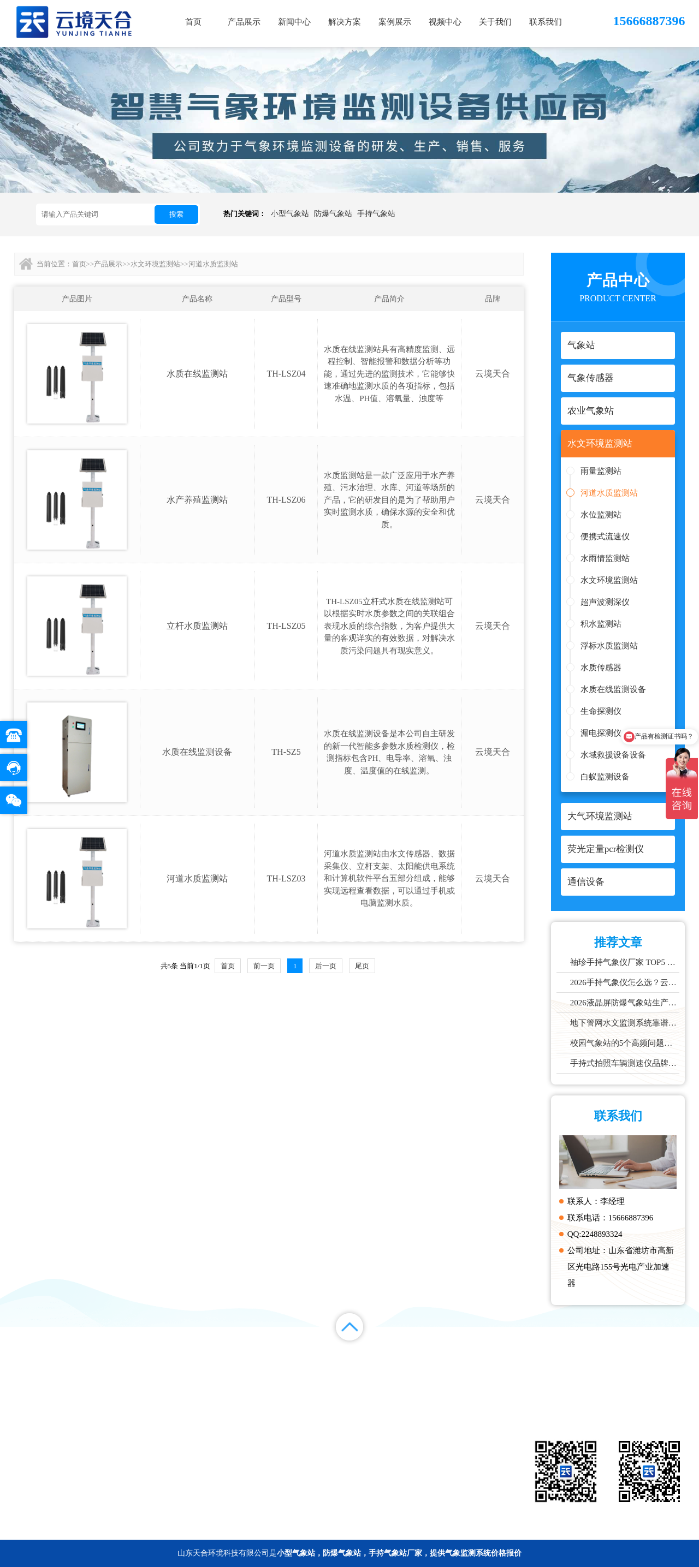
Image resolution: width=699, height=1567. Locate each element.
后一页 (325, 966)
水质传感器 (600, 667)
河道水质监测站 (609, 492)
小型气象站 (290, 214)
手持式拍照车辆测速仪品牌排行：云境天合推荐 (625, 1063)
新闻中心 (294, 21)
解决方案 (344, 21)
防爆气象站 (333, 214)
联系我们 (545, 21)
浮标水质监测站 (609, 645)
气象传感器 (416, 1444)
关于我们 (495, 21)
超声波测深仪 (605, 602)
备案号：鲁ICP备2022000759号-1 (69, 1526)
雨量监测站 (600, 471)
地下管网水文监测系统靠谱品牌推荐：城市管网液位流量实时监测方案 (625, 1022)
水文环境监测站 (609, 580)
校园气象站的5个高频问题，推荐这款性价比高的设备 (625, 1043)
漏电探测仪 (600, 733)
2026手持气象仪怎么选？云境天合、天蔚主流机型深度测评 (625, 982)
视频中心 (445, 21)
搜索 (176, 214)
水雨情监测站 (605, 558)
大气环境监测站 (315, 1477)
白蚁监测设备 (605, 776)
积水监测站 (600, 623)
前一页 (264, 966)
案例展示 (394, 21)
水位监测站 (600, 514)
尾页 (362, 966)
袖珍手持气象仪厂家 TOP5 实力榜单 (625, 962)
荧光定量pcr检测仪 (416, 1477)
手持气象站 (376, 214)
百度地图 (659, 1366)
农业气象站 (315, 1460)
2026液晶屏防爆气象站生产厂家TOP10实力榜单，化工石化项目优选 (625, 1002)
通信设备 (315, 1493)
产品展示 (244, 21)
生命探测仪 (600, 711)
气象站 (315, 1444)
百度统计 (609, 1366)
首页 (193, 21)
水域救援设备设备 (613, 754)
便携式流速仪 (605, 536)
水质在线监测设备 (613, 689)
